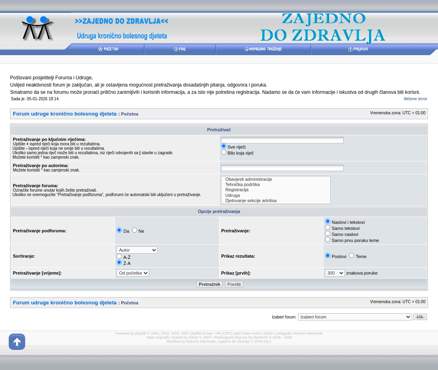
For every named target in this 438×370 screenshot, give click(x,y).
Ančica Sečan (262, 333)
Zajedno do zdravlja (234, 341)
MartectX (260, 337)
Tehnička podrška (276, 184)
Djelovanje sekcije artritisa (276, 200)
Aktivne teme (415, 99)
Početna (129, 114)
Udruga (276, 195)
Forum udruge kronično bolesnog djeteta (65, 114)
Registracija (276, 189)
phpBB (141, 333)
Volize (193, 337)
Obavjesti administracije (276, 179)
